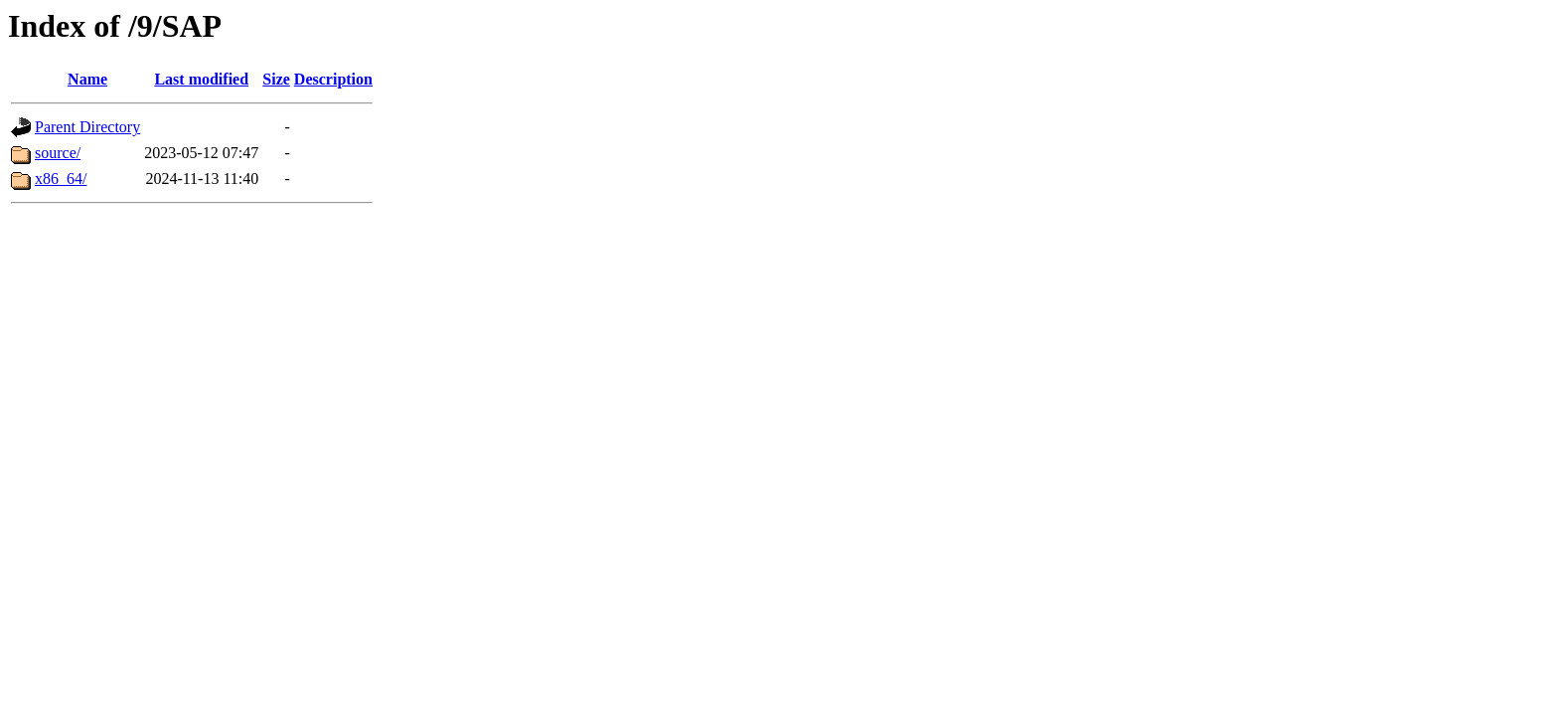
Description (333, 79)
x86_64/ (60, 178)
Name (87, 79)
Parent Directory (87, 126)
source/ (57, 152)
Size (276, 79)
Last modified (201, 79)
